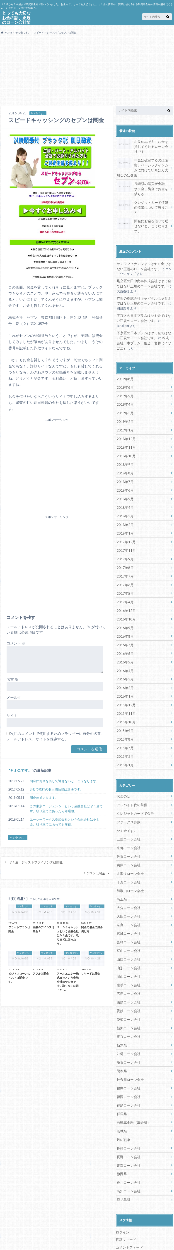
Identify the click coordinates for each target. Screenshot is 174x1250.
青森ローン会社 (128, 1132)
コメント (16, 643)
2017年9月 (124, 540)
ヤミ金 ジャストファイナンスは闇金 (36, 862)
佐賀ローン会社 (128, 831)
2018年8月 (124, 457)
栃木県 (121, 1015)
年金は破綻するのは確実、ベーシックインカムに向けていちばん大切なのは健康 (143, 166)
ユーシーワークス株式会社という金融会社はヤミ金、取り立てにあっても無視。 (64, 821)
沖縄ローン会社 (128, 1023)
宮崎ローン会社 (128, 914)
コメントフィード (128, 1212)
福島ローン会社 (128, 1073)
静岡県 (121, 1140)
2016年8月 (124, 616)
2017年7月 (124, 557)
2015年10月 (125, 699)
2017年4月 (124, 582)
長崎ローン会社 (128, 1115)
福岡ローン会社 (128, 1065)
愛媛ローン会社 (128, 981)
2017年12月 (125, 524)
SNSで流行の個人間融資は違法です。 (56, 789)
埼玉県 (121, 872)
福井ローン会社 (128, 1056)
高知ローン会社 (128, 1157)
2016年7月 (124, 624)
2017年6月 (124, 566)
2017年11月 (125, 532)
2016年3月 (124, 658)
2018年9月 (124, 448)
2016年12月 (125, 591)
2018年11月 (125, 432)
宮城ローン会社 (128, 906)
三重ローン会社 (128, 814)
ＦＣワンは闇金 (94, 873)
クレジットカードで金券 (134, 789)
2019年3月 (124, 398)
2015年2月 (124, 733)
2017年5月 (124, 574)
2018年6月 (124, 474)
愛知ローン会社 (128, 990)
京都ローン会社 (128, 822)
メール (14, 697)
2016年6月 (124, 632)
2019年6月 (124, 373)
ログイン (122, 1197)
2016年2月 (124, 666)
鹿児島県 (123, 1165)
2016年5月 (124, 641)
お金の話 (123, 772)
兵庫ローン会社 (128, 839)
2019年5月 (124, 382)
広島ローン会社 (128, 964)
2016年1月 (124, 674)
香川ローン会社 (128, 1148)
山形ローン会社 (128, 939)
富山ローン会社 (128, 923)
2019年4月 (124, 390)
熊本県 (121, 1040)
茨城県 (121, 1098)
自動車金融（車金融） (132, 1090)
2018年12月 (125, 423)
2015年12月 (125, 683)
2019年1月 (124, 415)
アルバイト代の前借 (131, 780)
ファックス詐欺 (128, 797)
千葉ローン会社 (128, 856)
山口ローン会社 (128, 931)
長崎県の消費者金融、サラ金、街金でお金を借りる (143, 187)
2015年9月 (124, 708)
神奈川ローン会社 (129, 1048)
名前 (12, 679)
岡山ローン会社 (128, 948)
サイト (12, 715)
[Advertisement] (87, 72)
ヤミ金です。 (21, 770)
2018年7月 (124, 465)
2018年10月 (125, 440)
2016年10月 (125, 599)
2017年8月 (124, 549)
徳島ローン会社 (128, 973)
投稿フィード (125, 1205)
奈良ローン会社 (128, 898)
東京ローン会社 (128, 1006)
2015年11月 (125, 691)
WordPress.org (127, 1219)
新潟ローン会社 (128, 998)
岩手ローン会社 (128, 956)
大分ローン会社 (128, 881)
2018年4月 (124, 490)
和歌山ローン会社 (129, 864)
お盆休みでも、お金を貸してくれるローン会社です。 (143, 146)
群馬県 (121, 1082)
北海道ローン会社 (129, 847)
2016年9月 (124, 607)
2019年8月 (124, 365)
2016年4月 (124, 649)
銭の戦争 (123, 1106)
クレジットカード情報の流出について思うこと (143, 203)
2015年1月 (124, 741)
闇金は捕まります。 (44, 798)
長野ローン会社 (128, 1123)
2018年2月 (124, 507)
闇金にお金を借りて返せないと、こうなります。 (64, 781)
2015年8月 (124, 716)
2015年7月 (124, 724)
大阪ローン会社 (128, 889)
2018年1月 (124, 515)
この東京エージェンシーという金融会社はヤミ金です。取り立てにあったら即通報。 (66, 808)
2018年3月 (124, 499)
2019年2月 (124, 407)
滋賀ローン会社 (128, 1031)
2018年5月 (124, 482)
